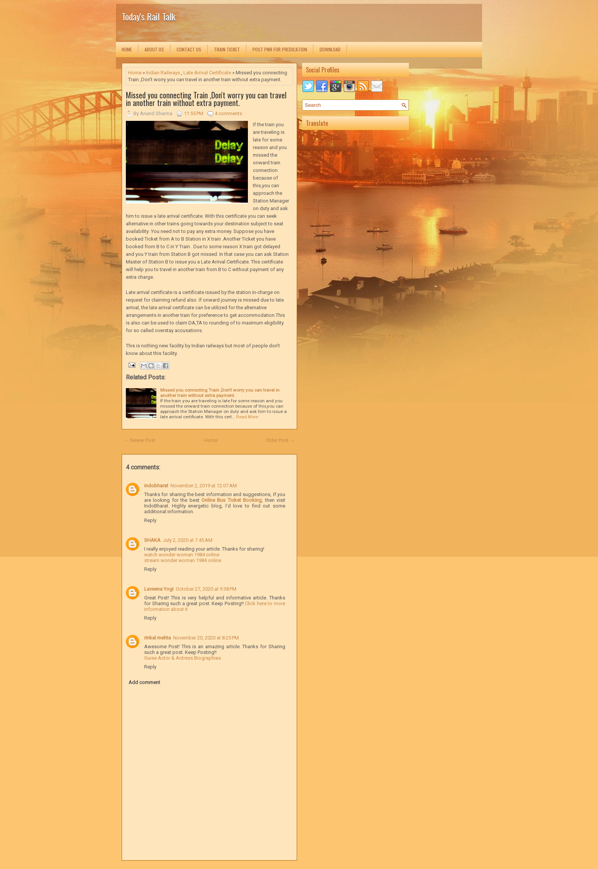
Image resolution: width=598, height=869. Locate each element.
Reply (150, 520)
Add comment (144, 682)
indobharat (156, 485)
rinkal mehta (157, 638)
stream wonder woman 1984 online (182, 560)
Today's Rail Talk (148, 16)
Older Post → (280, 440)
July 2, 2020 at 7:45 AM (187, 540)
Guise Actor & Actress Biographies (182, 658)
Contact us (189, 49)
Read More (247, 416)
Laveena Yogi (159, 589)
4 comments (228, 113)
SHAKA (152, 540)
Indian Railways (163, 72)
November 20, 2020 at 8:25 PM (206, 638)
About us (154, 49)
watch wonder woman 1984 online (181, 554)
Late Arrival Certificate (207, 72)
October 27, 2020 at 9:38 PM (206, 589)
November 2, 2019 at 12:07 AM (203, 485)
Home (127, 49)
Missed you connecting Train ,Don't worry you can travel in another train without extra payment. (206, 98)
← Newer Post (139, 440)
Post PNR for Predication (279, 49)
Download (330, 49)
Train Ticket (227, 49)
